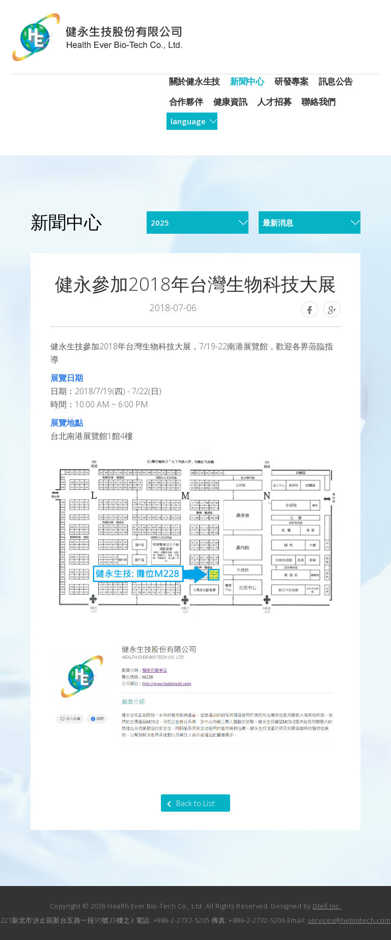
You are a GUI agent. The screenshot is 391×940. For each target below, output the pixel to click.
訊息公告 (336, 81)
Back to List (195, 803)
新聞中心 (247, 81)
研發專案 (291, 81)
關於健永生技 (194, 81)
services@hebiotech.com (349, 920)
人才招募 (274, 101)
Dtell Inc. (327, 905)
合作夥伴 (186, 101)
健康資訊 (230, 101)
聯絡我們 (318, 101)
